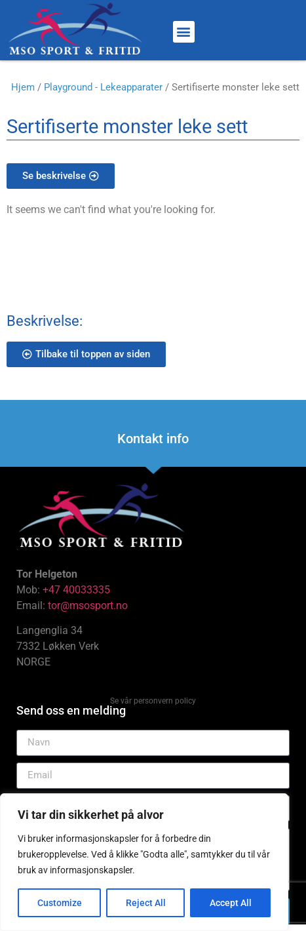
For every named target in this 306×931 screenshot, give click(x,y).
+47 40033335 (76, 590)
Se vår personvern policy (153, 700)
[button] (184, 32)
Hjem (23, 87)
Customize (59, 903)
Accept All (231, 903)
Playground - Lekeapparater (103, 87)
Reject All (146, 903)
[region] (144, 862)
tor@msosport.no (89, 605)
